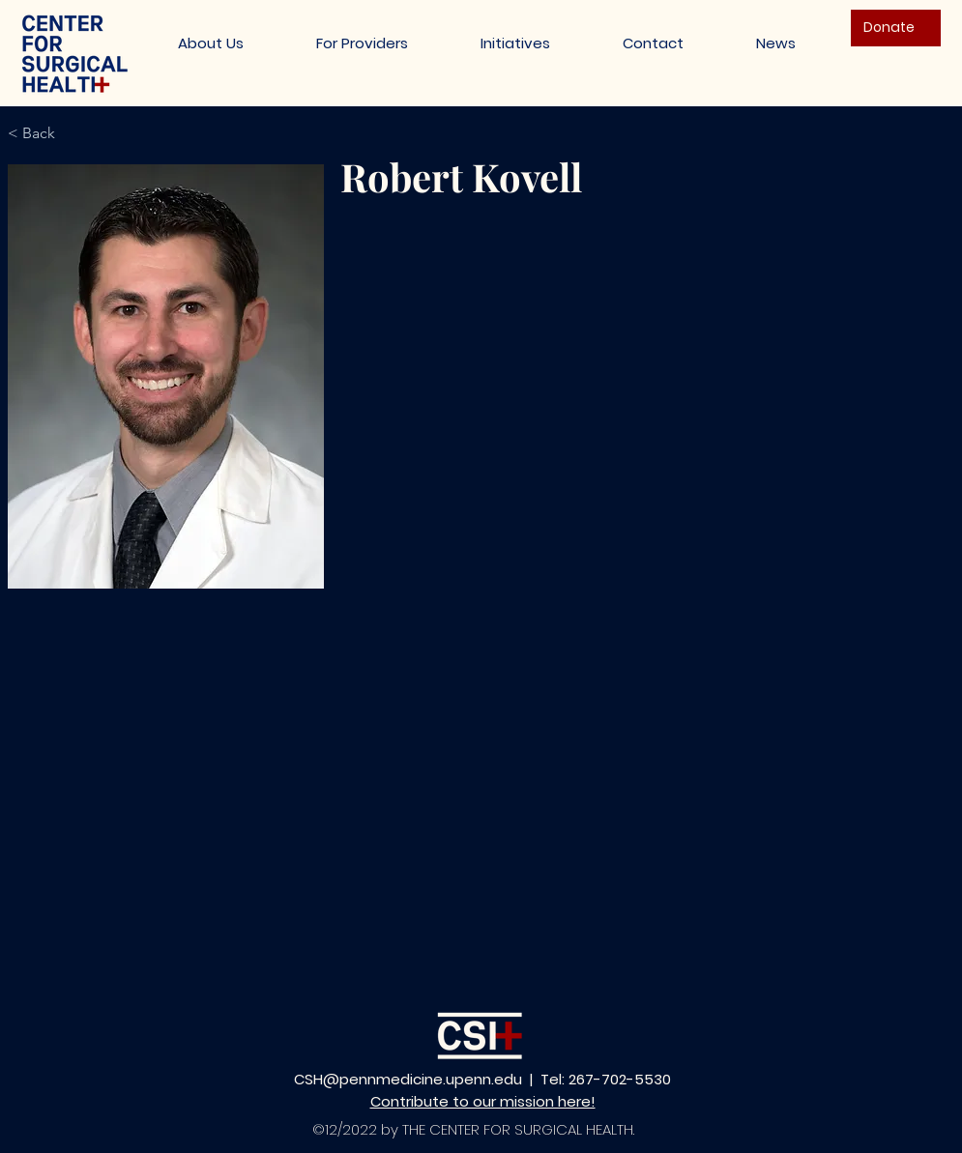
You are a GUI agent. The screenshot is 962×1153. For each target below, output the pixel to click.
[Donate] (896, 28)
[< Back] (39, 134)
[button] (516, 43)
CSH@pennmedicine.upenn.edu (408, 1079)
